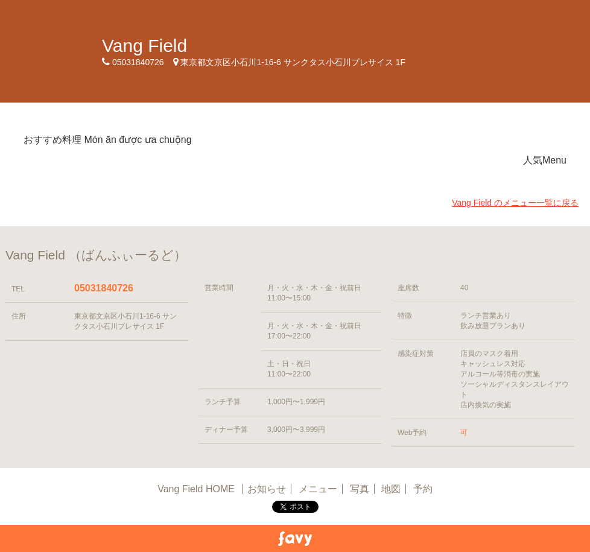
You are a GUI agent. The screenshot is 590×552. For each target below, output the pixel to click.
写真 (359, 489)
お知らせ (266, 489)
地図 (391, 489)
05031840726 (103, 288)
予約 (423, 489)
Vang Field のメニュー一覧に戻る (515, 203)
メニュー (318, 489)
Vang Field (144, 46)
